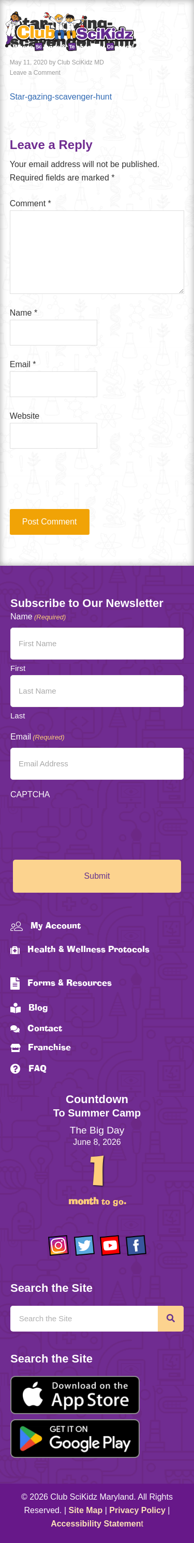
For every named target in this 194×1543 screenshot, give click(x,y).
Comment (30, 203)
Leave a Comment (35, 72)
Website (25, 416)
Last (17, 715)
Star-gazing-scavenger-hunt (61, 96)
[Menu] (176, 33)
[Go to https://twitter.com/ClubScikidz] (84, 1245)
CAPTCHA (30, 794)
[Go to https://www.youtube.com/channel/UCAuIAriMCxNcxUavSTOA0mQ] (110, 1245)
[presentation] (80, 484)
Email (23, 364)
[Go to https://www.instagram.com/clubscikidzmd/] (58, 1245)
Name (23, 312)
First (17, 668)
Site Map (86, 1510)
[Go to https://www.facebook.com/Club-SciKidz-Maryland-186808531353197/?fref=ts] (136, 1245)
